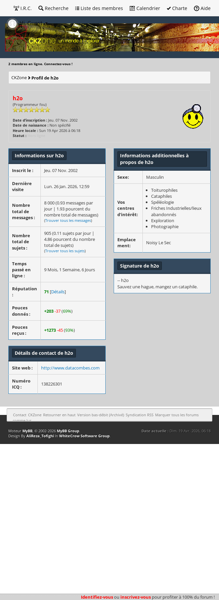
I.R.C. (23, 8)
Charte (177, 8)
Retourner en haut (59, 414)
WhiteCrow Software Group (84, 435)
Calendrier (145, 8)
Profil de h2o (45, 78)
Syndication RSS (139, 414)
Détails (58, 292)
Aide (202, 8)
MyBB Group (68, 430)
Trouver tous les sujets (65, 250)
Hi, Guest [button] (25, 23)
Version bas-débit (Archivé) (100, 414)
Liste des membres (99, 8)
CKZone (19, 77)
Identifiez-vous (97, 597)
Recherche (53, 8)
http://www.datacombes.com (70, 368)
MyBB (27, 430)
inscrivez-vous (135, 597)
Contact (19, 414)
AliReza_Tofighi (40, 435)
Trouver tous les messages (68, 220)
